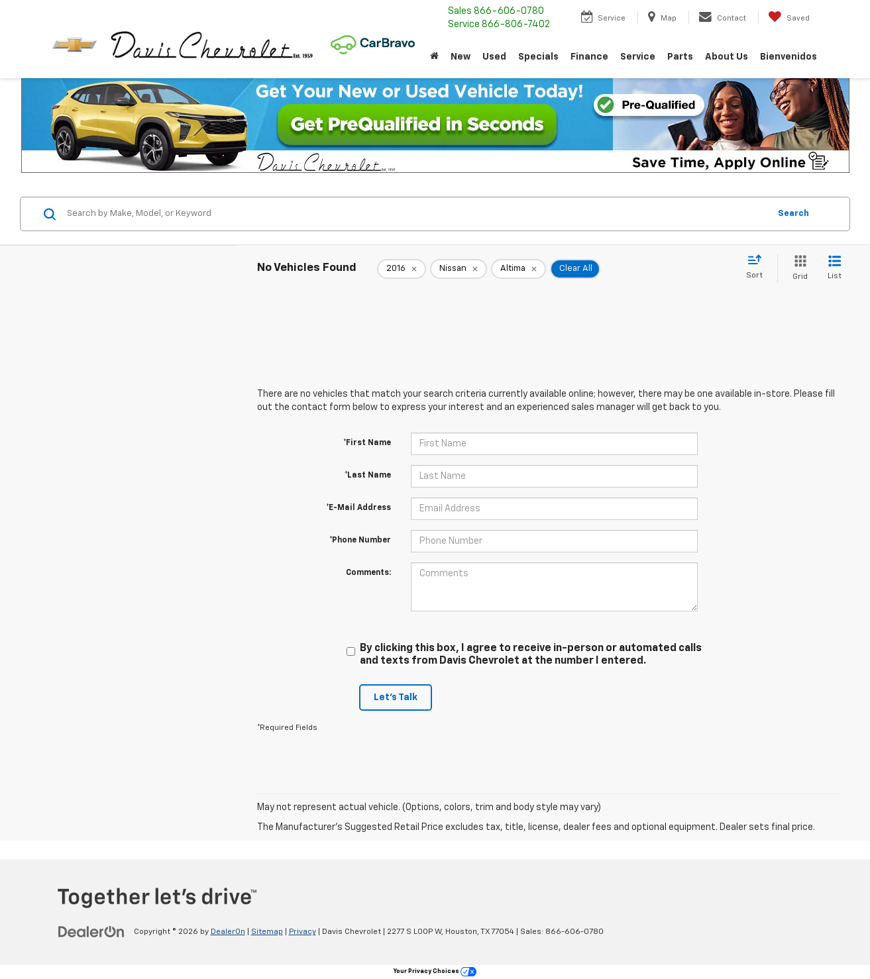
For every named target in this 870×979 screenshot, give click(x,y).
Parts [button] (680, 57)
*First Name (367, 443)
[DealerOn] (91, 931)
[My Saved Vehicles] (789, 18)
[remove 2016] (401, 269)
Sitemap (267, 932)
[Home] (434, 57)
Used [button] (494, 57)
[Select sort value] (758, 267)
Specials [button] (538, 57)
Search (793, 213)
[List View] (834, 268)
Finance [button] (589, 57)
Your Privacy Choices (435, 971)
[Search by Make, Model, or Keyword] (416, 214)
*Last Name (368, 476)
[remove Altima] (518, 269)
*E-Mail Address (358, 508)
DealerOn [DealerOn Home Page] (228, 932)
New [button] (460, 57)
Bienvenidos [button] (788, 57)
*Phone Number (360, 540)
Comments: (368, 573)
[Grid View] (797, 268)
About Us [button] (726, 57)
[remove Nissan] (458, 269)
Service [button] (637, 57)
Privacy (302, 932)
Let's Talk (395, 697)
